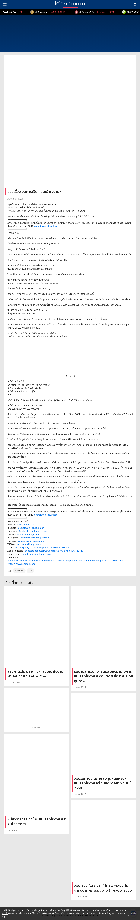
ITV (30, 570)
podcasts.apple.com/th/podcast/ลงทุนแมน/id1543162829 (54, 550)
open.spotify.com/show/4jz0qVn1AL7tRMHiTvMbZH (42, 547)
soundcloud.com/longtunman (36, 554)
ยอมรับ (133, 913)
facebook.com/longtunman (33, 531)
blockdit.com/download (45, 226)
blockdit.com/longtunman (31, 527)
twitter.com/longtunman (28, 534)
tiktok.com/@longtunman (29, 544)
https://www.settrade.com (21, 563)
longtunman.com (26, 524)
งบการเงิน (19, 570)
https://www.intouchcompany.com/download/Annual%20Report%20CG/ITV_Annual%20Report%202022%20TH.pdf (66, 560)
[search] (135, 4)
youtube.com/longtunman (31, 540)
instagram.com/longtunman (34, 537)
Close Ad (70, 376)
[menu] (5, 4)
